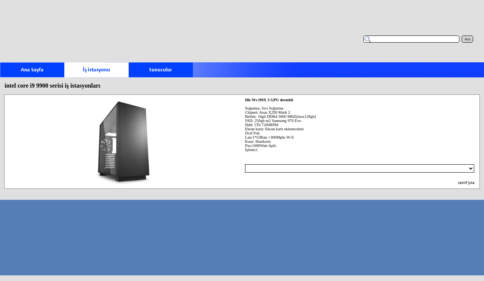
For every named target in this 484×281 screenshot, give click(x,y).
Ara (467, 39)
